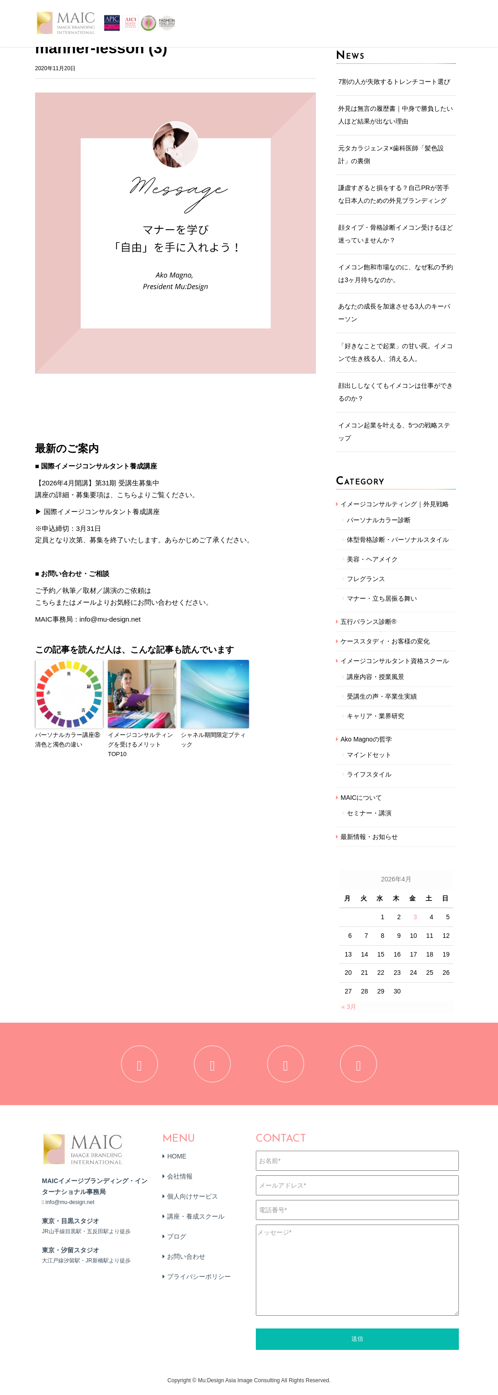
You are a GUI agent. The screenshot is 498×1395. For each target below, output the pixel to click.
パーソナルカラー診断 (379, 520)
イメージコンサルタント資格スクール (394, 660)
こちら (45, 602)
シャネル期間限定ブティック (213, 739)
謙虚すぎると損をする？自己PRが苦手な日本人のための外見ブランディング (393, 194)
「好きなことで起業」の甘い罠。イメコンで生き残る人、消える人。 (395, 352)
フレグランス (366, 578)
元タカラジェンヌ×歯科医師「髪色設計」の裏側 (391, 154)
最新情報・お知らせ (369, 836)
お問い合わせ (186, 1260)
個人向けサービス (192, 1200)
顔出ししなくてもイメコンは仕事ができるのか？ (395, 392)
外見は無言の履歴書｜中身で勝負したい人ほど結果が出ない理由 (395, 115)
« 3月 (348, 1006)
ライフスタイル (369, 774)
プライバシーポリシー (199, 1280)
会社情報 (180, 1180)
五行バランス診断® (368, 621)
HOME (176, 1160)
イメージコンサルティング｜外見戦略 (394, 504)
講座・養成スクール (195, 1220)
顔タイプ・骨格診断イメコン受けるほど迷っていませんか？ (395, 234)
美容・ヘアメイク (372, 559)
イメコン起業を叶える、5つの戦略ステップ (394, 432)
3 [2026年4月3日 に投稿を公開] (415, 917)
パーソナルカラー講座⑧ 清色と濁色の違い (69, 739)
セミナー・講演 (369, 813)
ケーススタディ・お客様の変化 (385, 641)
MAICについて (361, 797)
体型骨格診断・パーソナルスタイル (398, 539)
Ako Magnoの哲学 (366, 739)
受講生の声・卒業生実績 (382, 696)
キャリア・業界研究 (375, 716)
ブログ (176, 1240)
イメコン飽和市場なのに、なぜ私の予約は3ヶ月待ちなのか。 (395, 273)
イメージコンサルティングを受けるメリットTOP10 (140, 744)
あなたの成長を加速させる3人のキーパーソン (394, 313)
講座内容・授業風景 (375, 676)
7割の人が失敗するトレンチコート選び (394, 81)
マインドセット (369, 754)
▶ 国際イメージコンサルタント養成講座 (97, 511)
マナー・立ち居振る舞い (382, 598)
